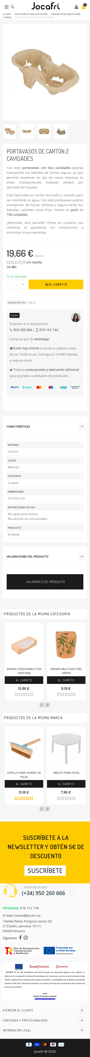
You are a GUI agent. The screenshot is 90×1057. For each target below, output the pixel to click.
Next (47, 705)
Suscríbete (45, 870)
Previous (42, 705)
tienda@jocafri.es (27, 915)
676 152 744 (29, 908)
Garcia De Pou (17, 302)
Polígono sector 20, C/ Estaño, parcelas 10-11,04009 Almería (27, 926)
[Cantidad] (16, 284)
